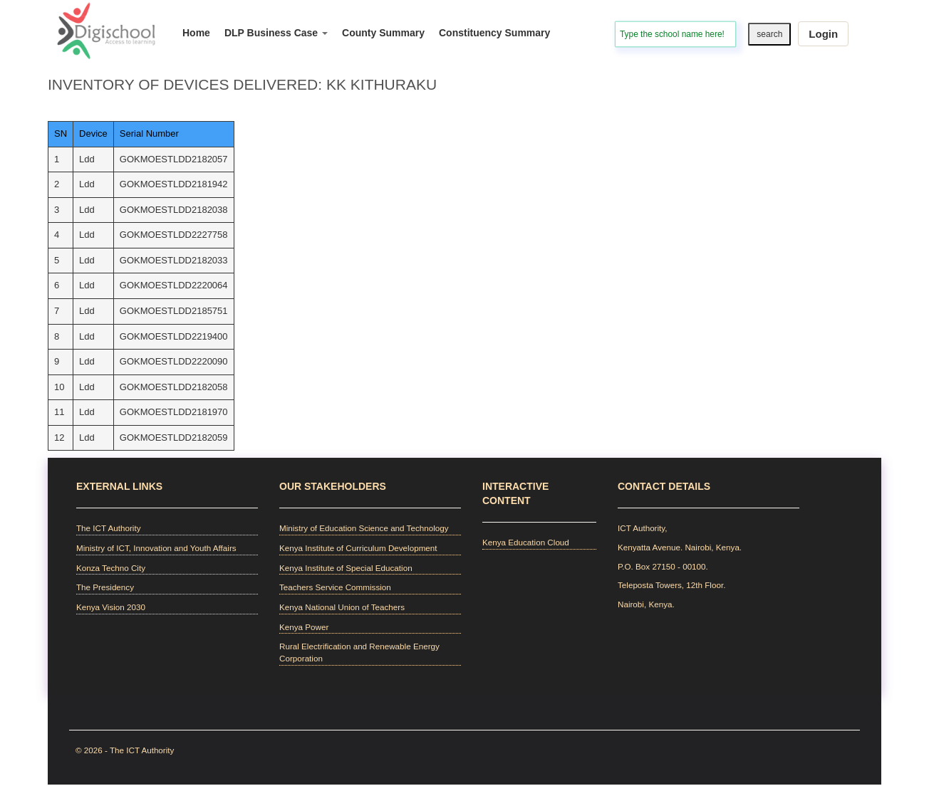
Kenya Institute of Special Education (345, 567)
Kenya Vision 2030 (110, 607)
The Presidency (105, 587)
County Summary (383, 32)
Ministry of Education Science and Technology (364, 528)
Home (196, 32)
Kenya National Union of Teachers (342, 607)
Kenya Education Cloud (525, 542)
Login (823, 34)
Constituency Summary (494, 32)
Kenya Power (303, 627)
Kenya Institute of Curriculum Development (358, 547)
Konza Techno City (110, 567)
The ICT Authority (108, 528)
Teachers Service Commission (335, 587)
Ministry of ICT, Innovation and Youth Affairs (156, 547)
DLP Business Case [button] (276, 32)
